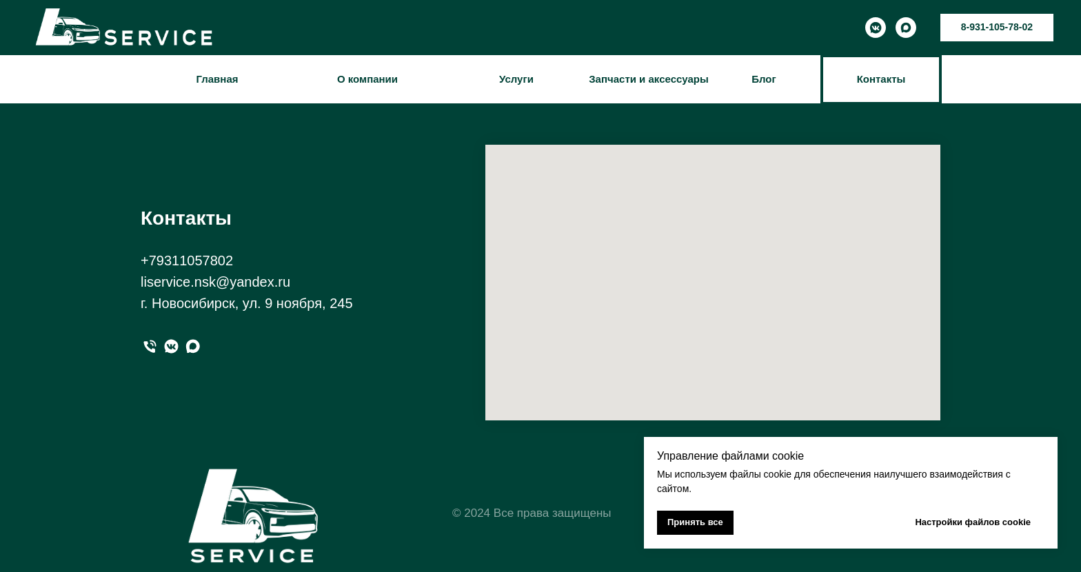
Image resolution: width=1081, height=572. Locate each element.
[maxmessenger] (906, 27)
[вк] (171, 346)
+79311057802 (187, 260)
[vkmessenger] (875, 27)
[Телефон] (150, 346)
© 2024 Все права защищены (532, 513)
